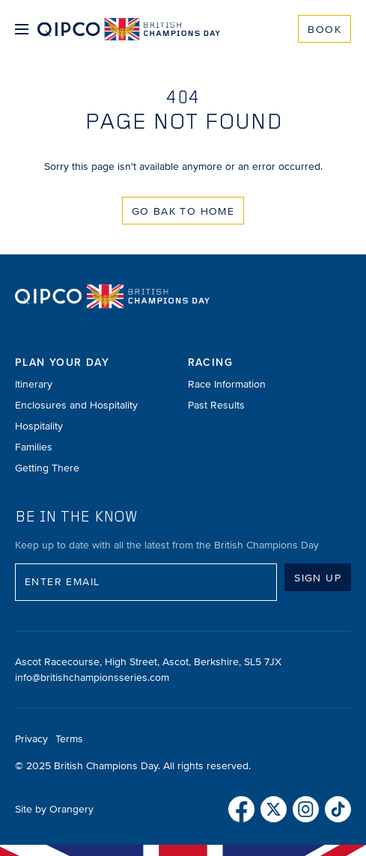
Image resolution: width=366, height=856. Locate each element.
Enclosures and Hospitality (76, 405)
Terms (69, 739)
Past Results (216, 405)
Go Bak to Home (183, 211)
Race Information (227, 384)
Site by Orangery (54, 809)
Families (33, 447)
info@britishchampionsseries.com (92, 677)
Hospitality (39, 426)
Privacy (31, 739)
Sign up (317, 578)
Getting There (47, 468)
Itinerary (33, 384)
